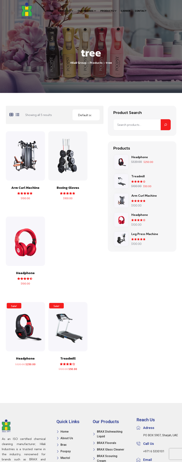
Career (125, 11)
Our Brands (85, 11)
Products (107, 11)
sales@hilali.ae (152, 387)
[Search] (166, 124)
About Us (64, 11)
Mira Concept (101, 451)
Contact (140, 11)
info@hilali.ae (151, 381)
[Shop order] (86, 114)
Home (50, 11)
